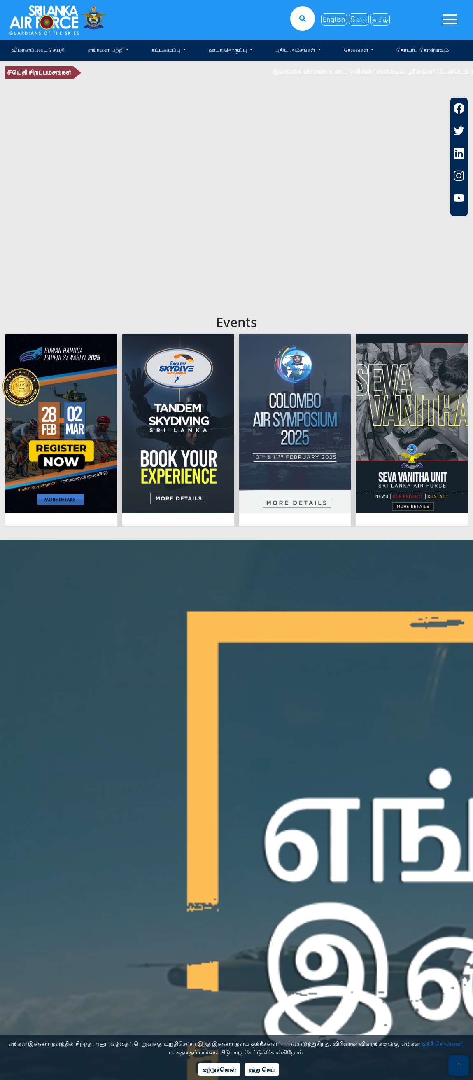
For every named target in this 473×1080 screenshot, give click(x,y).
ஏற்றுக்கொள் (219, 1069)
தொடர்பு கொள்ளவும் (422, 50)
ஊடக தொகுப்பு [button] (229, 50)
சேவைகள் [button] (357, 50)
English (334, 19)
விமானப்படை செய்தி (38, 50)
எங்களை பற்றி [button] (106, 50)
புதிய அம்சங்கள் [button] (296, 50)
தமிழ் (380, 19)
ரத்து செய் (262, 1069)
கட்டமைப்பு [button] (166, 50)
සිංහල (358, 19)
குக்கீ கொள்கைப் (443, 1043)
